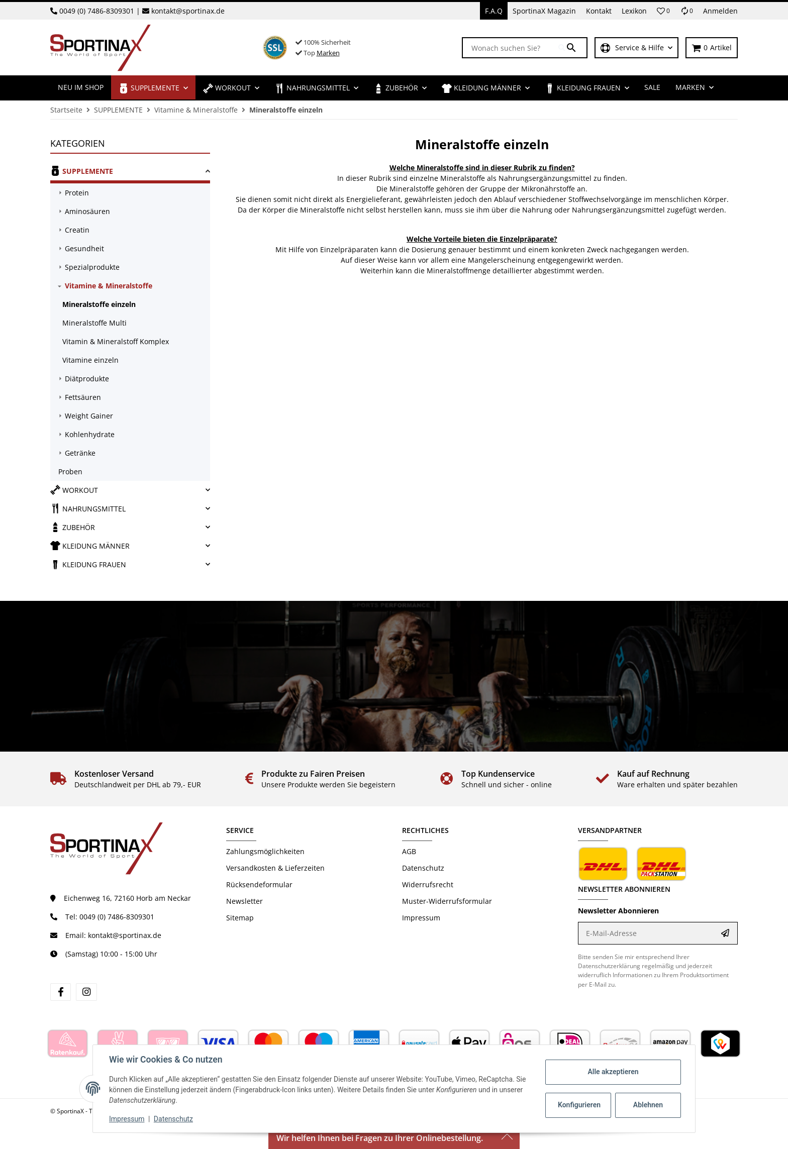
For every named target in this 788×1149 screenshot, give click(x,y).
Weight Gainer (89, 416)
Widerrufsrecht (427, 884)
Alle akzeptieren (612, 1072)
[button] (663, 11)
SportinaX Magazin (544, 11)
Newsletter (244, 901)
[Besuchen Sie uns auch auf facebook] (60, 992)
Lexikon (634, 11)
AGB (409, 851)
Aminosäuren (87, 211)
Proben (70, 471)
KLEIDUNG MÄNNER (90, 546)
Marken (328, 52)
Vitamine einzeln (90, 360)
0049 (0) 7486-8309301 (96, 11)
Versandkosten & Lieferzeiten (275, 868)
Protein (77, 192)
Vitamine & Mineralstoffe (108, 285)
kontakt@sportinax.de (188, 11)
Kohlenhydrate (90, 434)
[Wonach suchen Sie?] (510, 47)
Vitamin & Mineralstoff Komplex (115, 341)
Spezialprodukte (92, 267)
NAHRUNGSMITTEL (88, 508)
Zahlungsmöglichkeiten (265, 851)
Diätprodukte (87, 378)
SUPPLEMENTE (81, 171)
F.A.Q (494, 11)
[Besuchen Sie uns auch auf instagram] (86, 992)
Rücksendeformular (259, 884)
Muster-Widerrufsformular (447, 901)
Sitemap (240, 917)
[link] (130, 172)
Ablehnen (648, 1105)
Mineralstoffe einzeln (99, 304)
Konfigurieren (579, 1105)
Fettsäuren (83, 397)
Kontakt (599, 11)
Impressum (126, 1119)
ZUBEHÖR (72, 527)
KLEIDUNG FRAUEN (88, 564)
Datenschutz (173, 1119)
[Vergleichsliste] (686, 11)
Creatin (77, 230)
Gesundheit (84, 248)
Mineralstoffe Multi (94, 323)
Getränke (80, 453)
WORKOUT (74, 490)
